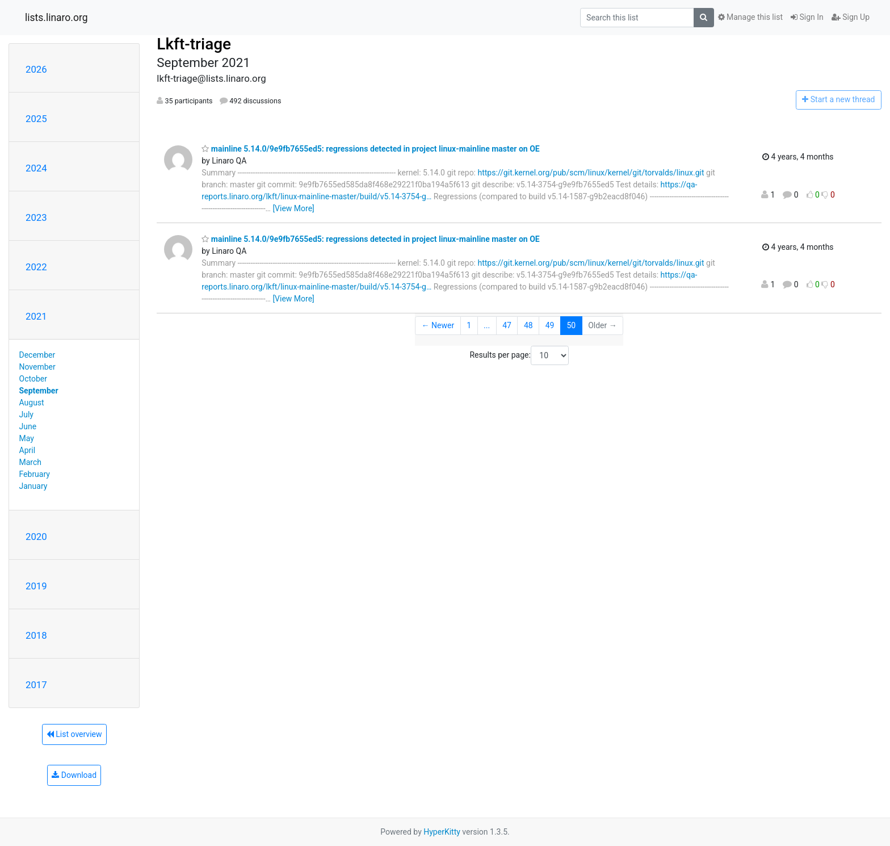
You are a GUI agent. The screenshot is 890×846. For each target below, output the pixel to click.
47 (506, 325)
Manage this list (750, 17)
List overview (74, 734)
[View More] (293, 208)
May (26, 438)
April (27, 450)
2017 (36, 684)
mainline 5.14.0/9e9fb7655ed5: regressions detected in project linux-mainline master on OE (370, 148)
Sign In (807, 17)
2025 (36, 118)
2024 (36, 168)
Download (74, 775)
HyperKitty (441, 831)
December (37, 354)
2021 (36, 316)
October (33, 378)
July (26, 414)
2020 (36, 536)
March (30, 462)
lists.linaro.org (56, 17)
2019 (36, 586)
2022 (36, 267)
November (37, 366)
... (487, 325)
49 (550, 325)
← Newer (438, 325)
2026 (36, 69)
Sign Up (851, 17)
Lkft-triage (194, 44)
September (38, 390)
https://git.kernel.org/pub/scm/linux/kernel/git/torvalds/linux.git (591, 172)
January (33, 486)
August (31, 402)
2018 (36, 635)
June (28, 426)
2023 (36, 217)
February (34, 474)
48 (528, 325)
